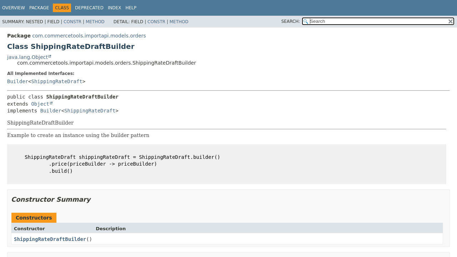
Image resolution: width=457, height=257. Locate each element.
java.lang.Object (27, 57)
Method (95, 21)
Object (40, 104)
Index (114, 7)
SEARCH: (290, 21)
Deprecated (89, 7)
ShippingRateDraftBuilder (50, 239)
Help (130, 7)
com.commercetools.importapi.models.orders (89, 36)
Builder (17, 81)
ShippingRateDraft (56, 81)
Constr (72, 21)
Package (39, 7)
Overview (13, 7)
